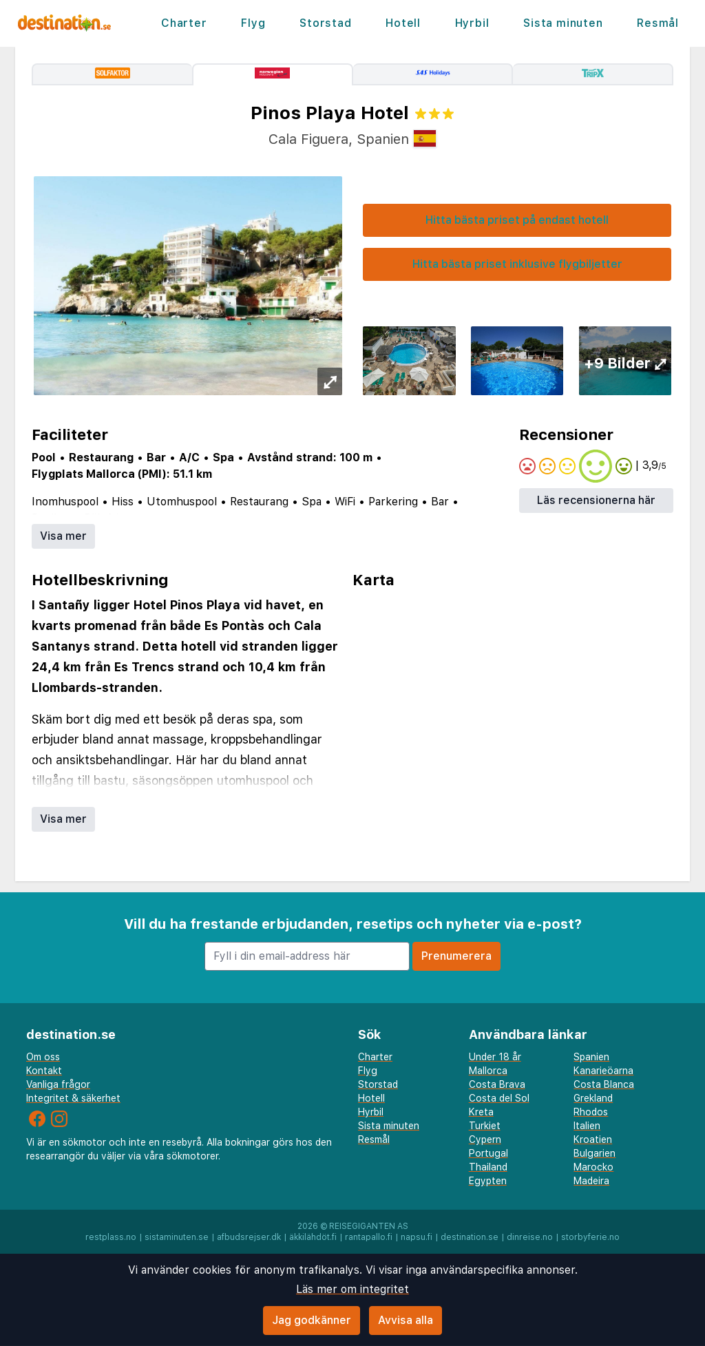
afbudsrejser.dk (249, 1237)
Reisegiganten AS (368, 1226)
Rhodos (591, 1111)
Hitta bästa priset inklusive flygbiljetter (517, 264)
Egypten (488, 1180)
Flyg (253, 23)
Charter (184, 23)
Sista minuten (562, 23)
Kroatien (593, 1139)
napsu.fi (416, 1237)
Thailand (488, 1167)
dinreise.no (530, 1237)
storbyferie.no (590, 1237)
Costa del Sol (499, 1098)
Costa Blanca (604, 1084)
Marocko (593, 1167)
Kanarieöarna (603, 1070)
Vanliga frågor (58, 1084)
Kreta (481, 1111)
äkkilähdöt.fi (313, 1237)
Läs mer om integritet (352, 1289)
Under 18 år (495, 1056)
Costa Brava (497, 1084)
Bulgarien (594, 1153)
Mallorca (488, 1070)
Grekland (593, 1098)
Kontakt (44, 1070)
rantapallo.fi (368, 1237)
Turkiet (485, 1125)
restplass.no (110, 1237)
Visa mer (63, 536)
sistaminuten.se (177, 1237)
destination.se (469, 1237)
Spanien (591, 1056)
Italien (587, 1125)
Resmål (658, 23)
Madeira (591, 1180)
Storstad (325, 23)
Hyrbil (472, 23)
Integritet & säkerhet (73, 1098)
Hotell (403, 23)
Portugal (488, 1153)
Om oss (43, 1056)
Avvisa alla (405, 1320)
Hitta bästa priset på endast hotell (517, 220)
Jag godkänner (311, 1320)
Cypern (485, 1139)
